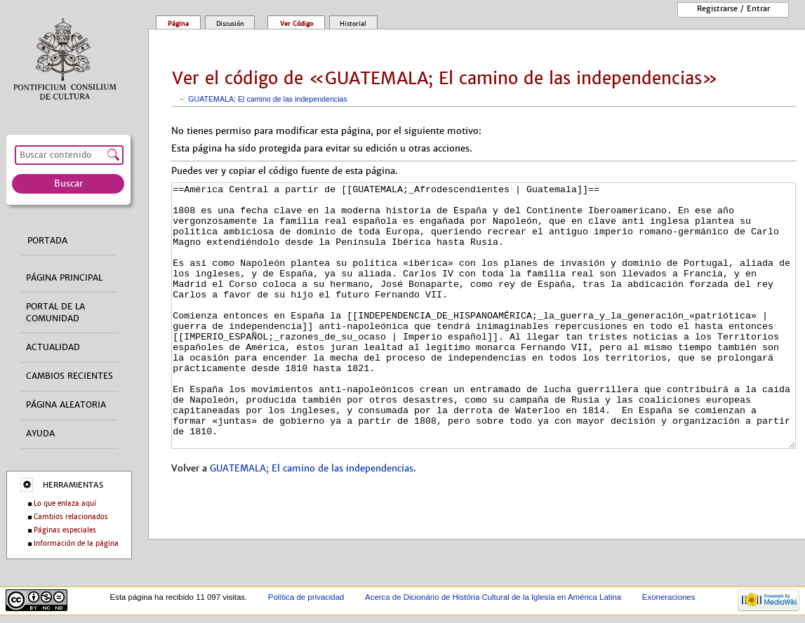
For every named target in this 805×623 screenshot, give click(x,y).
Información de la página (76, 543)
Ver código (296, 24)
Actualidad (53, 347)
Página (178, 24)
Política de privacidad (306, 597)
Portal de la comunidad (55, 312)
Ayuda (40, 433)
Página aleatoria (66, 404)
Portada (47, 240)
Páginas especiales (65, 530)
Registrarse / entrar (733, 8)
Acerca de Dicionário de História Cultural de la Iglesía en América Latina (493, 597)
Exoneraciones (669, 597)
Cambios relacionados (71, 516)
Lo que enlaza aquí (65, 503)
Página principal (64, 277)
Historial (353, 24)
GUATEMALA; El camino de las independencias (267, 99)
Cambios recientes (69, 376)
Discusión (230, 24)
